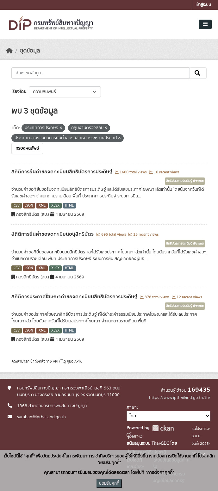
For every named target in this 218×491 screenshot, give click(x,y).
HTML (69, 205)
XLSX (55, 205)
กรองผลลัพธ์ (27, 148)
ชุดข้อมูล (30, 51)
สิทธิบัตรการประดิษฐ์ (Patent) (185, 181)
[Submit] (198, 73)
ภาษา (132, 407)
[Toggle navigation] (205, 24)
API (55, 361)
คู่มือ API (73, 361)
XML (42, 205)
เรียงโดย (18, 92)
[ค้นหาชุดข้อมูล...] (100, 73)
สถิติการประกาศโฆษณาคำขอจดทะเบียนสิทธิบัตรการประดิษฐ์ (74, 297)
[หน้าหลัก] (9, 51)
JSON (29, 205)
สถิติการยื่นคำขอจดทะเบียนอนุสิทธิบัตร (53, 234)
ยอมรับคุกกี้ (109, 483)
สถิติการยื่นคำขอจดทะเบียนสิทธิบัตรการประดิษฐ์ (62, 172)
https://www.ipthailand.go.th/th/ (179, 398)
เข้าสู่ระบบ (203, 5)
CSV (17, 205)
